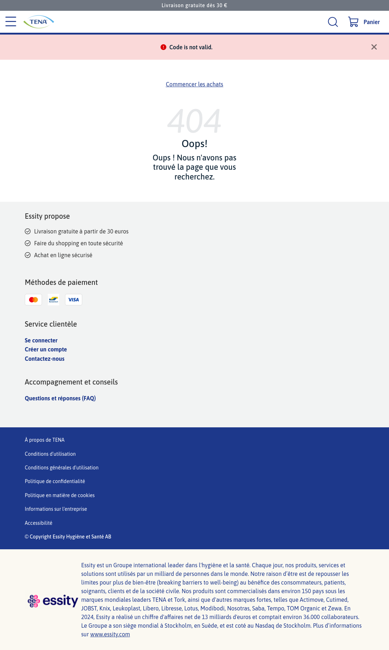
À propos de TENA (45, 440)
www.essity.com (110, 634)
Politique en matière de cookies (60, 495)
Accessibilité (38, 523)
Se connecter (41, 340)
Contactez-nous (44, 358)
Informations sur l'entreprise (56, 509)
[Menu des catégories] (11, 22)
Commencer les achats (194, 84)
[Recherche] (334, 22)
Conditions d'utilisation (50, 454)
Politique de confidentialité (55, 481)
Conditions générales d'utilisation (61, 468)
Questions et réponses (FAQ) (60, 398)
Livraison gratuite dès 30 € (195, 5)
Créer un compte (46, 349)
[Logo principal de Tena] (87, 22)
